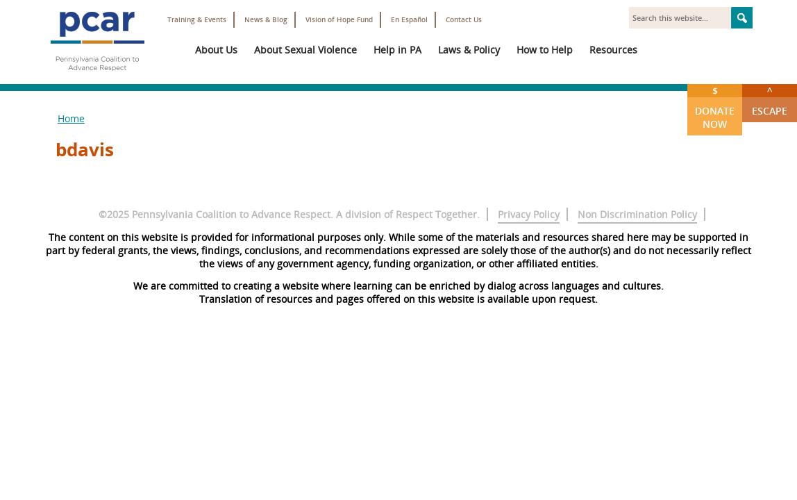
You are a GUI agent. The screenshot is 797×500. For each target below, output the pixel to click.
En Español (409, 19)
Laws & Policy (469, 49)
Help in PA (397, 49)
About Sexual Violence (305, 49)
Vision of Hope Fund (339, 19)
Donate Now (714, 107)
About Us (216, 49)
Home (71, 118)
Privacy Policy (529, 214)
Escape (769, 100)
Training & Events (196, 19)
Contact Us (464, 19)
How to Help (545, 49)
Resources (613, 49)
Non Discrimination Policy (637, 214)
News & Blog (265, 19)
